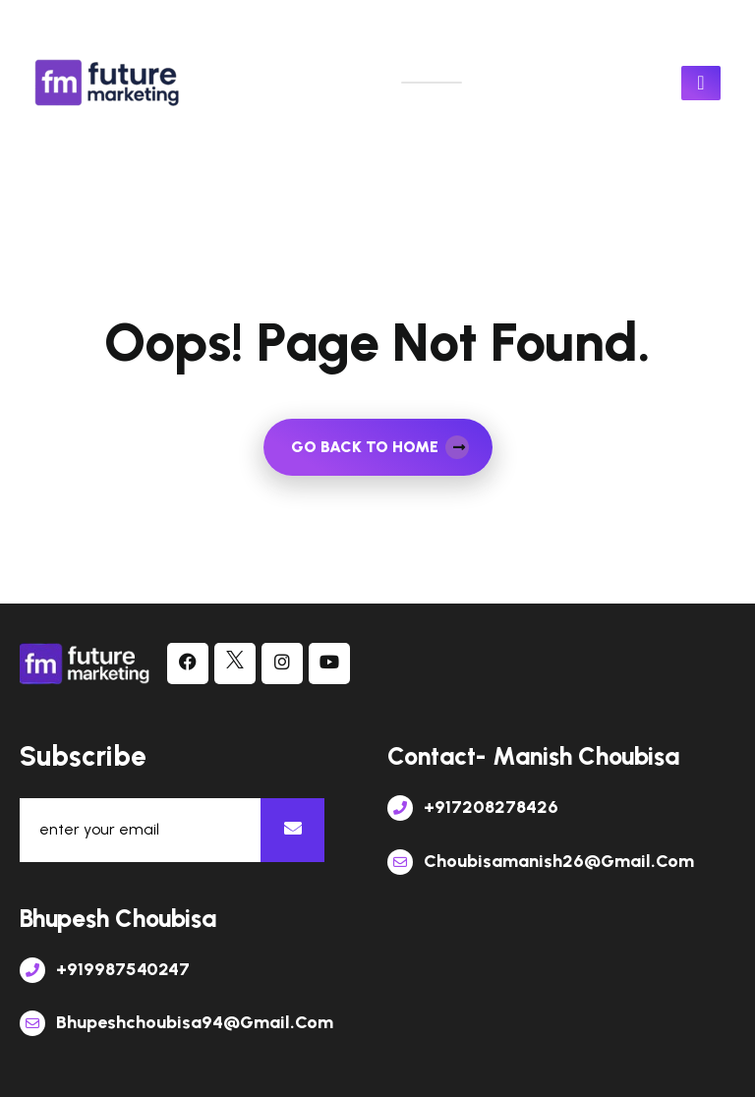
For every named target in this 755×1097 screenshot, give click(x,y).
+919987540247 (105, 969)
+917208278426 (472, 807)
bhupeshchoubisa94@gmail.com (176, 1022)
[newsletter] (292, 830)
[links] (108, 82)
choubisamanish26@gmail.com (540, 861)
